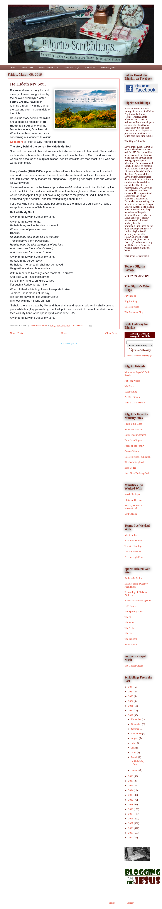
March (134, 757)
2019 (131, 715)
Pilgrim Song (131, 301)
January (135, 770)
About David (27, 67)
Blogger (130, 903)
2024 (131, 691)
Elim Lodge (130, 467)
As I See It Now (132, 397)
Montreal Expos (132, 535)
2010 (131, 809)
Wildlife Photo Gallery (48, 67)
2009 (131, 814)
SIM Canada (131, 514)
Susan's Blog (131, 391)
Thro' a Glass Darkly (135, 402)
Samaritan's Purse (133, 429)
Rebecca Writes (132, 380)
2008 (131, 818)
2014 (131, 790)
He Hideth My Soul (28, 83)
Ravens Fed (130, 295)
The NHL (129, 633)
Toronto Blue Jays (133, 546)
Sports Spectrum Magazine (138, 600)
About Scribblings (71, 67)
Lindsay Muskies (133, 551)
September (136, 733)
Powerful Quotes (108, 67)
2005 (131, 833)
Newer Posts (16, 333)
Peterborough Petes (134, 557)
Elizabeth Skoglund (134, 462)
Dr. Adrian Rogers (133, 440)
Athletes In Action (133, 578)
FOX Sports (130, 606)
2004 (131, 837)
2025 (131, 687)
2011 (131, 804)
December (136, 719)
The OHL (129, 617)
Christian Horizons (134, 500)
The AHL (129, 628)
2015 (131, 785)
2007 (131, 823)
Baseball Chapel (132, 494)
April (134, 752)
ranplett (112, 903)
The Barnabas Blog (134, 312)
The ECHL (130, 622)
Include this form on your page (139, 355)
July (133, 743)
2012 (131, 800)
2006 (131, 828)
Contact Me (90, 67)
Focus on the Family (134, 445)
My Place (129, 386)
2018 (131, 776)
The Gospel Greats (134, 665)
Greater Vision (132, 451)
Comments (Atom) (69, 343)
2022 (131, 701)
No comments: (79, 325)
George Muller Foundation (137, 457)
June (133, 747)
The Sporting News (134, 611)
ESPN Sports (131, 644)
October (135, 729)
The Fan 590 (131, 639)
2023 (131, 696)
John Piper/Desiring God (137, 473)
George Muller (132, 307)
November (136, 724)
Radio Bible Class (133, 424)
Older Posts (111, 333)
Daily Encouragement (135, 435)
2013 (131, 795)
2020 (131, 710)
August (135, 738)
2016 (131, 781)
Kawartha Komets (133, 540)
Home (13, 67)
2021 (131, 706)
